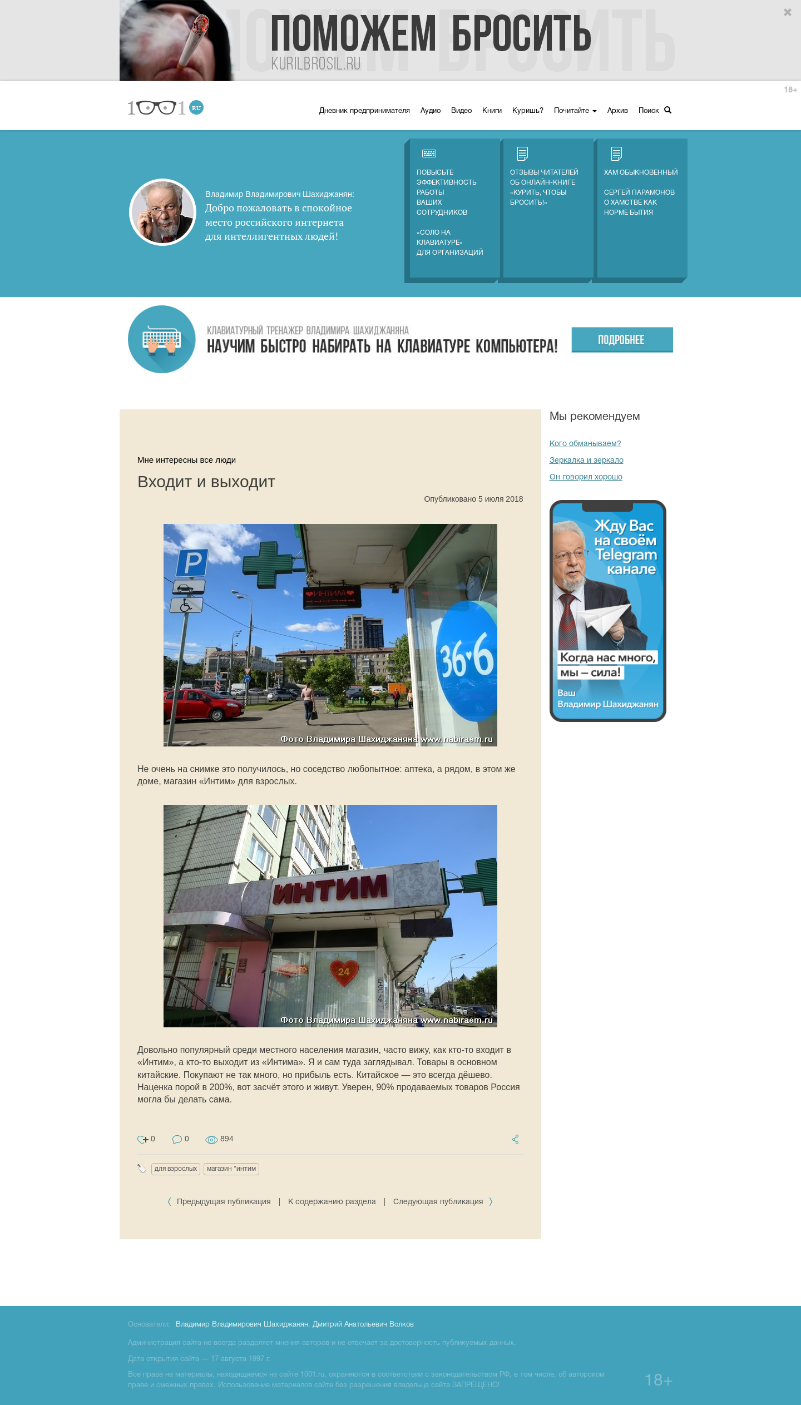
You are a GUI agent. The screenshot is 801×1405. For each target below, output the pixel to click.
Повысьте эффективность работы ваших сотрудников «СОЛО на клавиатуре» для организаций (450, 201)
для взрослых (176, 1169)
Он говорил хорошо (586, 477)
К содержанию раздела (332, 1202)
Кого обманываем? (585, 444)
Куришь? (527, 111)
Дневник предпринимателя (364, 111)
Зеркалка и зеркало (587, 460)
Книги (492, 111)
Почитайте (575, 111)
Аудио (431, 111)
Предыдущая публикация (220, 1202)
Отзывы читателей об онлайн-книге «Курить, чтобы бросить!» (544, 176)
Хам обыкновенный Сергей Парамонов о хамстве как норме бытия (641, 181)
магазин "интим (231, 1169)
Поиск (655, 110)
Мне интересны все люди (186, 459)
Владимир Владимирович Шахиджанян (242, 1325)
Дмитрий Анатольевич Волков (363, 1325)
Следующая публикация (443, 1202)
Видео (461, 111)
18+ (790, 90)
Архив (617, 111)
